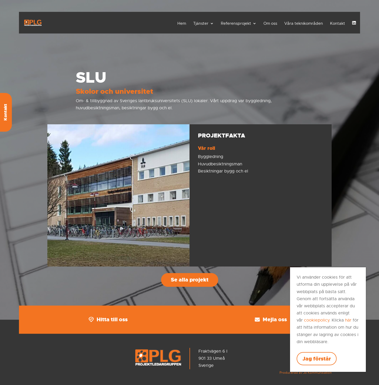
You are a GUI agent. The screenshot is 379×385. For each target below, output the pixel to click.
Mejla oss (271, 319)
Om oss (270, 23)
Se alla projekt (189, 279)
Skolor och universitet (114, 91)
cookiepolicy (316, 320)
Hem (181, 23)
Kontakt (337, 23)
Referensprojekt (236, 23)
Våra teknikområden (303, 23)
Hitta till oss (108, 319)
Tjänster (200, 23)
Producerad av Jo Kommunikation (306, 373)
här (348, 320)
